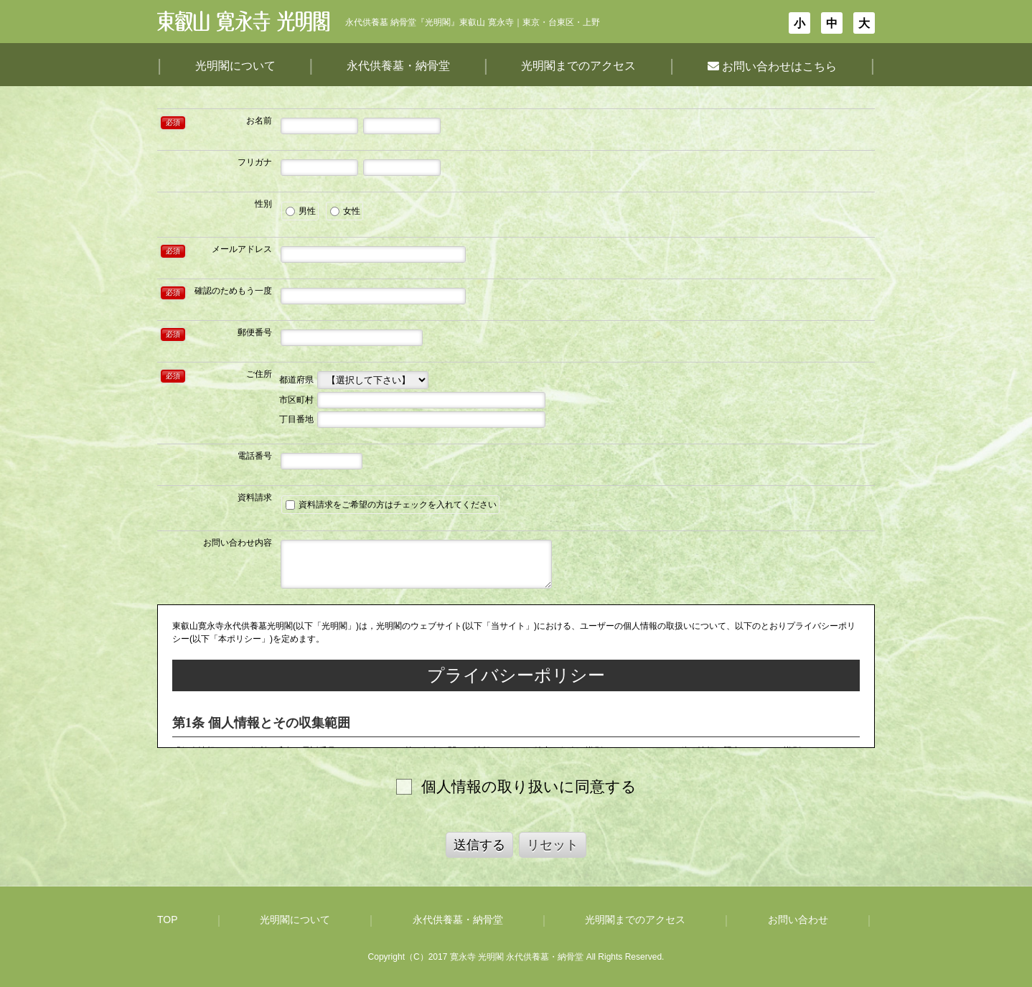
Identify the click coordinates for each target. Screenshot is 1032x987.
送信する (479, 845)
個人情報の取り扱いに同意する (529, 786)
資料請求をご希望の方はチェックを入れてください (391, 505)
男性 (301, 211)
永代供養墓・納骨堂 (398, 66)
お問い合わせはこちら (772, 66)
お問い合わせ (798, 919)
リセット (552, 845)
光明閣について (235, 66)
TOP (167, 919)
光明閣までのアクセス (578, 66)
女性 (345, 211)
